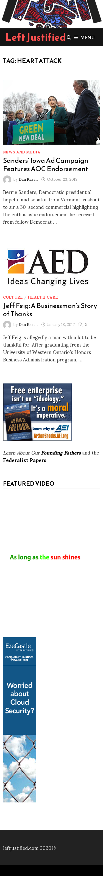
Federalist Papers (24, 459)
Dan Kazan (28, 179)
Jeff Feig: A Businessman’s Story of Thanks (50, 309)
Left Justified (35, 37)
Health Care (43, 296)
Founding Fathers (61, 452)
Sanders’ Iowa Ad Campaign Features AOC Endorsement (45, 164)
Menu (84, 37)
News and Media (21, 151)
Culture (13, 296)
